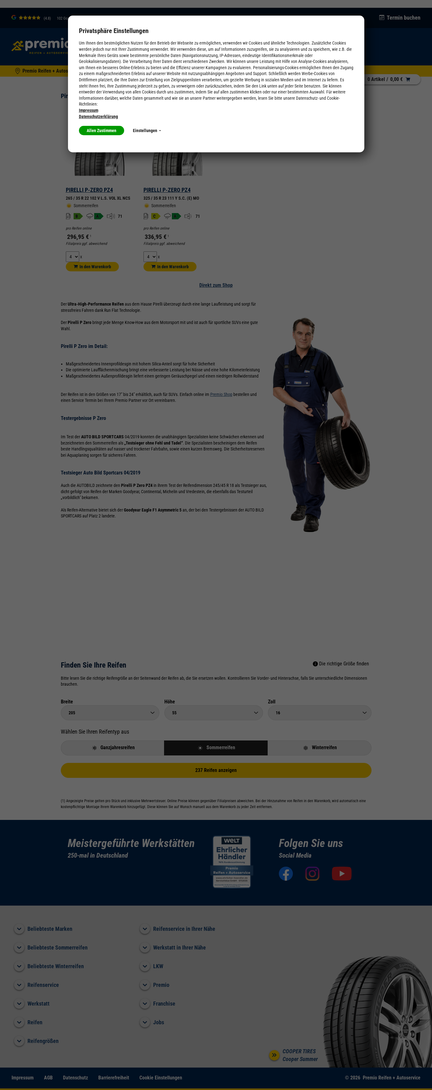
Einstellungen (147, 130)
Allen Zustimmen (101, 130)
